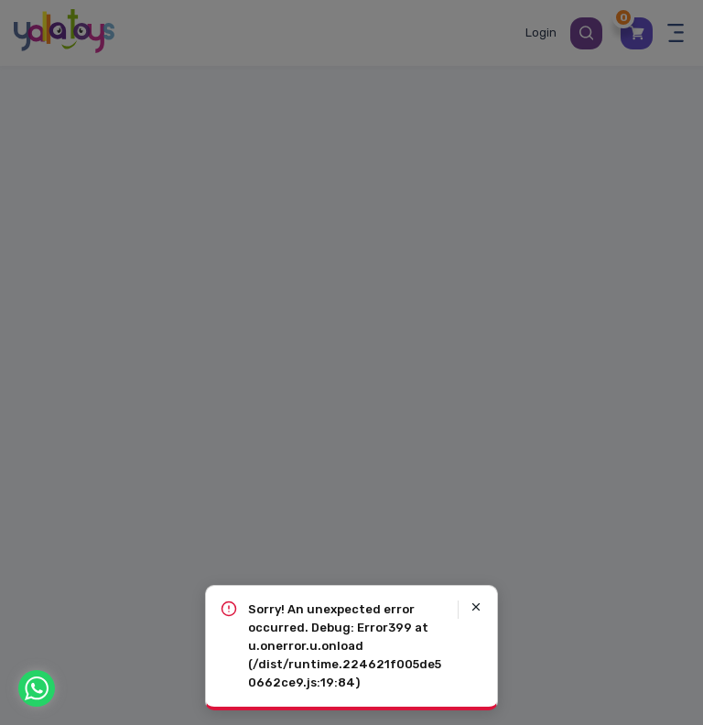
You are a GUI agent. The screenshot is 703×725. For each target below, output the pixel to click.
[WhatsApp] (36, 688)
